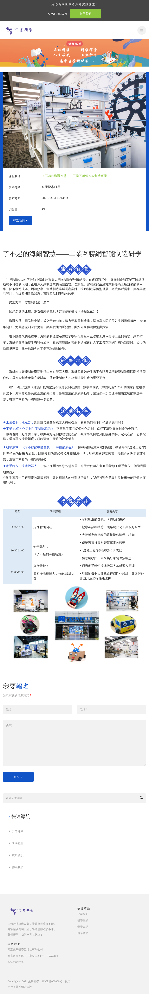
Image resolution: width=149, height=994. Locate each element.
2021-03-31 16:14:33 (55, 198)
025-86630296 (59, 13)
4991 (45, 209)
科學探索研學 (51, 187)
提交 (18, 777)
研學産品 (17, 843)
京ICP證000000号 (52, 981)
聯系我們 (85, 13)
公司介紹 (17, 831)
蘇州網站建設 (24, 987)
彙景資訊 (17, 855)
